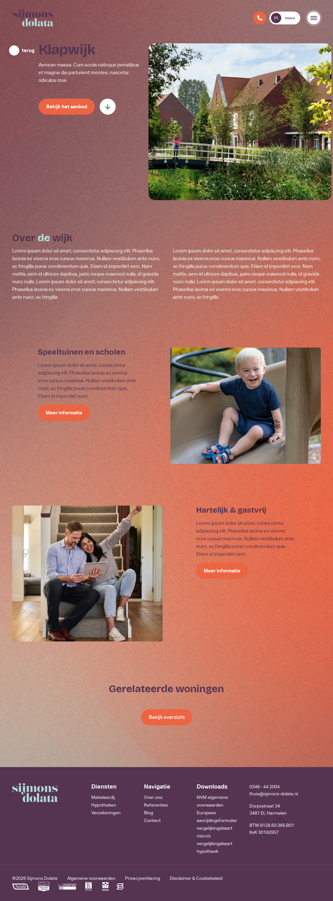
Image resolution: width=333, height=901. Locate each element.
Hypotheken (103, 805)
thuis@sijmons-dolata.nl (273, 793)
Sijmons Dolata (42, 878)
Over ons (153, 797)
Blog (148, 812)
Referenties (156, 805)
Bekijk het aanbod (66, 106)
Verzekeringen (106, 812)
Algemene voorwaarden (91, 878)
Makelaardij (103, 797)
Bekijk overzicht (166, 717)
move (283, 18)
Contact (152, 820)
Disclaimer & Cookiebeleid (196, 878)
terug (28, 50)
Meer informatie (64, 412)
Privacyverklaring (142, 878)
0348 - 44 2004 (264, 786)
